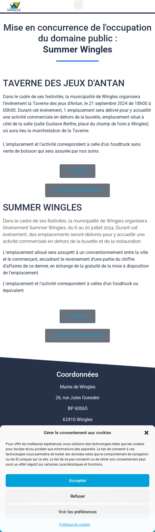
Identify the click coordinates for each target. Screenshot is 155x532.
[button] (146, 433)
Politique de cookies (74, 525)
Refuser (77, 496)
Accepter (77, 480)
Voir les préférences (77, 511)
